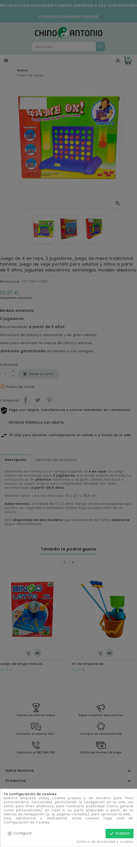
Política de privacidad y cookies (105, 842)
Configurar (19, 833)
